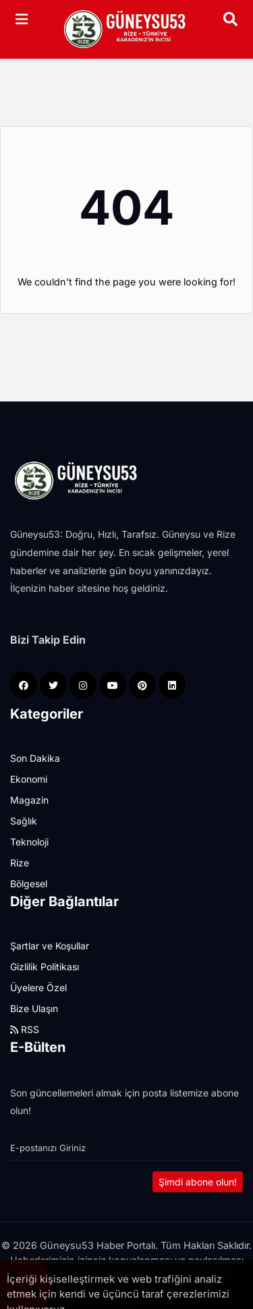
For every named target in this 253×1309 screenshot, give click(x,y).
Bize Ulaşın (34, 1008)
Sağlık (23, 821)
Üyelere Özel (38, 987)
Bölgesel (28, 883)
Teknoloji (29, 841)
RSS (24, 1029)
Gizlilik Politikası (44, 966)
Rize (19, 862)
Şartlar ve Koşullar (49, 945)
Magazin (29, 800)
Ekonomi (28, 779)
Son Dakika (35, 758)
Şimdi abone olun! (198, 1182)
